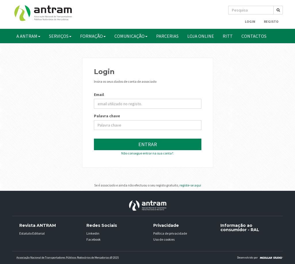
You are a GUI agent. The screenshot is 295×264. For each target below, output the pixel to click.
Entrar (147, 144)
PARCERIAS (167, 36)
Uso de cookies (164, 239)
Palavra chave (107, 115)
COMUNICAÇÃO (131, 36)
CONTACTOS (253, 36)
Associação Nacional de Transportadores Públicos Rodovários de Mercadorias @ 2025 (67, 257)
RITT (228, 36)
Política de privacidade (170, 233)
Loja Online (200, 36)
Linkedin (92, 233)
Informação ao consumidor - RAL (239, 227)
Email (99, 94)
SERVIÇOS (60, 36)
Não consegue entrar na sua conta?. (147, 153)
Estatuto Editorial (32, 233)
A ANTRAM (28, 36)
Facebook (93, 239)
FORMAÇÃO (93, 36)
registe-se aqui (190, 185)
